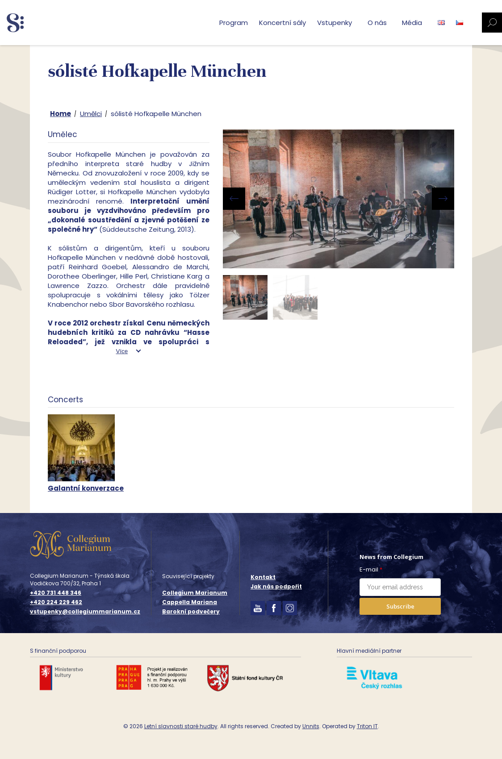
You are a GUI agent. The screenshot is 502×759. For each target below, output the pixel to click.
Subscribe (400, 606)
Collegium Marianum (194, 592)
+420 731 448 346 (55, 592)
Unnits (310, 726)
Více (122, 351)
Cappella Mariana (189, 602)
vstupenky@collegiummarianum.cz (85, 611)
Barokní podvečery (191, 611)
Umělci (91, 113)
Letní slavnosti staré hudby (181, 726)
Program (233, 22)
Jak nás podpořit (276, 586)
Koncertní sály (282, 22)
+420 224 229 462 (56, 602)
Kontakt (263, 577)
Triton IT (367, 726)
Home (60, 113)
